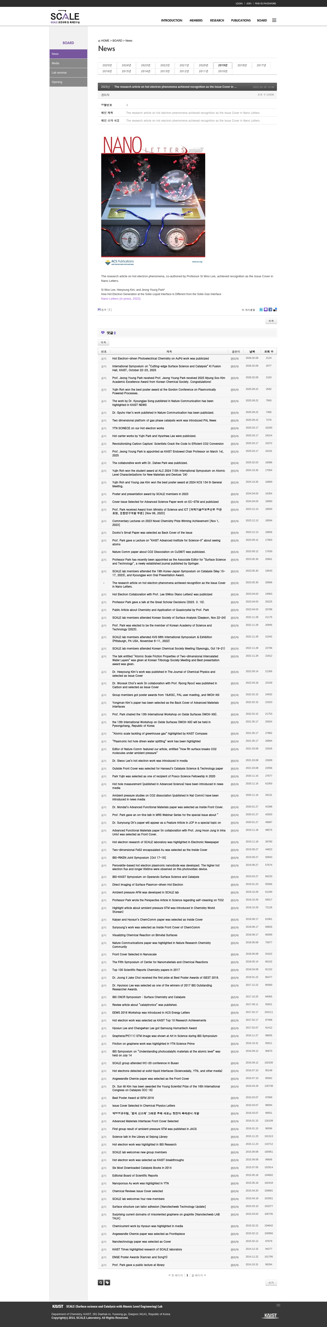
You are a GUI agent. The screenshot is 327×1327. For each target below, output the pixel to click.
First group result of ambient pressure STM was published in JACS (154, 1129)
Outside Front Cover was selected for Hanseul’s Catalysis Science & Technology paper (167, 768)
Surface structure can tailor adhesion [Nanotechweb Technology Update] (159, 1206)
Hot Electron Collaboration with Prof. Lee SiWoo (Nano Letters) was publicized (162, 594)
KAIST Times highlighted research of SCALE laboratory (147, 1249)
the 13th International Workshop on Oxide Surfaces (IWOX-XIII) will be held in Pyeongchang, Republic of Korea (161, 724)
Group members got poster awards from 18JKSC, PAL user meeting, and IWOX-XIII (165, 695)
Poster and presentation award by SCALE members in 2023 (150, 494)
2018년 (242, 65)
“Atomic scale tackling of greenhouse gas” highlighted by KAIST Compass (159, 733)
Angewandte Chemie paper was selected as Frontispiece (148, 1234)
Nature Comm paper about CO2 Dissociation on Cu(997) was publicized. (159, 552)
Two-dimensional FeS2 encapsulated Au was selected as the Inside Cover (159, 850)
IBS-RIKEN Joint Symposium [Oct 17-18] (139, 857)
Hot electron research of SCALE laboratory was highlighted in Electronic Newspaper (165, 842)
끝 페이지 (198, 1275)
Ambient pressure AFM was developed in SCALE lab (145, 892)
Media (55, 63)
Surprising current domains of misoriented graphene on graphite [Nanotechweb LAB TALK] (166, 1216)
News (55, 54)
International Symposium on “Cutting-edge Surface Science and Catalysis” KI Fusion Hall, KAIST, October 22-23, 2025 (166, 368)
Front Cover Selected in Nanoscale (134, 954)
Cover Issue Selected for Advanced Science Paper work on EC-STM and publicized (165, 502)
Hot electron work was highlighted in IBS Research (144, 1144)
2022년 (165, 65)
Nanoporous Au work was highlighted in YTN (140, 1183)
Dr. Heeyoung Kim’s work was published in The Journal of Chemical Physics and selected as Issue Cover (163, 673)
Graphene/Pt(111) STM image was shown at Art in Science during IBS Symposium (165, 1036)
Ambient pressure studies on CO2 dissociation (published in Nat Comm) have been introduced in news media (165, 797)
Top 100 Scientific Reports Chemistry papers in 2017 (146, 970)
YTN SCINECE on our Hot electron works (138, 428)
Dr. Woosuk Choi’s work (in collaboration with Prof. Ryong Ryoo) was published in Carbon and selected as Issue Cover (164, 685)
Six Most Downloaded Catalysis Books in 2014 (142, 1168)
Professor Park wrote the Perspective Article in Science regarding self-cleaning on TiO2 (168, 900)
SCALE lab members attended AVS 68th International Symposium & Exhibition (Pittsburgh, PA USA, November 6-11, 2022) (162, 639)
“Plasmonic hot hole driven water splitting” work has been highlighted (156, 741)
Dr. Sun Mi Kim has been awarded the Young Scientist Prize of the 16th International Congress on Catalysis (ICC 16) (166, 1088)
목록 (271, 321)
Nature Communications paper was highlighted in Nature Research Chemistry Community (161, 945)
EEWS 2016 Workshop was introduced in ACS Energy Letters (151, 1012)
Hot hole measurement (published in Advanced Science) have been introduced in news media (167, 786)
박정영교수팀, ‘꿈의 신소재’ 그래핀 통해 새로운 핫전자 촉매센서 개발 (155, 1113)
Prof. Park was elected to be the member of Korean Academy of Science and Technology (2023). (162, 627)
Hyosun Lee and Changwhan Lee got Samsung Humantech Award (154, 1028)
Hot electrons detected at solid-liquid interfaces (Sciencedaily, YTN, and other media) (167, 1071)
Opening (57, 82)
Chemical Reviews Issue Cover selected (137, 1191)
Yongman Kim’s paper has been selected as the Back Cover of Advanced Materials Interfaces (165, 704)
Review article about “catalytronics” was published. (145, 1005)
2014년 (145, 71)
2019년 (222, 65)
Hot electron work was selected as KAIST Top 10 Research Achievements (159, 1020)
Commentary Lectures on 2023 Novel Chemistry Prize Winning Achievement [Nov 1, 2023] (165, 523)
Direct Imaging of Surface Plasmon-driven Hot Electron (147, 884)
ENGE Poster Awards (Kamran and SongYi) (139, 1257)
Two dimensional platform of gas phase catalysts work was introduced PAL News (164, 420)
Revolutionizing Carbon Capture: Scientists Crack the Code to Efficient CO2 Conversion (168, 443)
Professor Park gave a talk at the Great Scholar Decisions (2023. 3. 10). (158, 602)
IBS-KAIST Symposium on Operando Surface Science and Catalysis (155, 877)
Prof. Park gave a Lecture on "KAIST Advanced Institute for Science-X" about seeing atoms (166, 542)
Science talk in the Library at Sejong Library (139, 1136)
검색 (101, 1282)
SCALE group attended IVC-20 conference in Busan (145, 1063)
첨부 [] (106, 310)
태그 (107, 1282)
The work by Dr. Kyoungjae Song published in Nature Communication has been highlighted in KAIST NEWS (162, 403)
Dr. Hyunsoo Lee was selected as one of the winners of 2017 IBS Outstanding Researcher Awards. (162, 987)
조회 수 (268, 351)
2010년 (222, 71)
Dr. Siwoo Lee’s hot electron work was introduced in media (150, 760)
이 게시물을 (248, 310)
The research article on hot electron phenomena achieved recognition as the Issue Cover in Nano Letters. (183, 86)
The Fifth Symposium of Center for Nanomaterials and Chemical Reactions (160, 962)
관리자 (105, 95)
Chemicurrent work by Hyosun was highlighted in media (147, 1226)
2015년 (126, 71)
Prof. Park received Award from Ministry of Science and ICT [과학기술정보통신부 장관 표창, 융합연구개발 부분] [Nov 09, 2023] (167, 511)
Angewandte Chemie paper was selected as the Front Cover (150, 1078)
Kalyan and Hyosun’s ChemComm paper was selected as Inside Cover (157, 919)
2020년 (203, 65)
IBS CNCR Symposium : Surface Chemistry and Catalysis (148, 997)
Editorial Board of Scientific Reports (135, 1175)
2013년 (165, 71)
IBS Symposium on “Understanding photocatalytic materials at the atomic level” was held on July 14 (166, 1053)
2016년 (107, 71)
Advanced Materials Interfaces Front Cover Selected (145, 1121)
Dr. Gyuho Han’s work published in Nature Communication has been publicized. (163, 412)
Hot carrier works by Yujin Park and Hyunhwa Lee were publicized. (154, 436)
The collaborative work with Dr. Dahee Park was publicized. (150, 463)
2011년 (203, 71)
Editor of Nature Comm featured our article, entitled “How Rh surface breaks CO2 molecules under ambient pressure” (164, 751)
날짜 (252, 351)
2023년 (145, 65)
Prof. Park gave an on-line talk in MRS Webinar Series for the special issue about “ (165, 815)
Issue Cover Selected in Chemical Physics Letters (143, 1105)
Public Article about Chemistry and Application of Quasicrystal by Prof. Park (160, 610)
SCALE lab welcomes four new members (138, 1199)
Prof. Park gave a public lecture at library (138, 1265)
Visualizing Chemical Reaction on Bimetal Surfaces (144, 935)
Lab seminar (59, 72)
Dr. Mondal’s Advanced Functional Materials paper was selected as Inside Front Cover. (167, 807)
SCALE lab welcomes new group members (139, 1152)
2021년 (184, 65)
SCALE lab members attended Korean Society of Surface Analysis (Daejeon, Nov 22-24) (169, 617)
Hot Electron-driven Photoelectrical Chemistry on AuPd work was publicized (160, 358)
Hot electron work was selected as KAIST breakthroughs (148, 1160)
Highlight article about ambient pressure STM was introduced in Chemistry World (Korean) (163, 910)
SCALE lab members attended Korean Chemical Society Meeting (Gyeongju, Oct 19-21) (168, 648)
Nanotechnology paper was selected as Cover (141, 1241)
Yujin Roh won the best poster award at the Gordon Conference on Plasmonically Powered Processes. (164, 391)
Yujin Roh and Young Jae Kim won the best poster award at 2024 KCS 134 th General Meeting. (167, 484)
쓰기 (271, 1282)
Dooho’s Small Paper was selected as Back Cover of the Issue (152, 532)
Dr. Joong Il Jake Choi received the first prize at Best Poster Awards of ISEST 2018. (165, 977)
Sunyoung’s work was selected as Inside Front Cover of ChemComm (156, 927)
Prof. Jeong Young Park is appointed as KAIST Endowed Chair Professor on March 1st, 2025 (168, 453)
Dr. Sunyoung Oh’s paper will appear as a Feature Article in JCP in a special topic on (166, 822)
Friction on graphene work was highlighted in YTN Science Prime (153, 1043)
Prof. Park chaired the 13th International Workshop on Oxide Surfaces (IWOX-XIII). (165, 714)
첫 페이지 (176, 1275)
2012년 (184, 71)
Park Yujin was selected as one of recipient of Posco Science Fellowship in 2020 (163, 776)
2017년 (261, 65)
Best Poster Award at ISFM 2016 (133, 1098)
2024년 (126, 65)
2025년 (107, 65)
